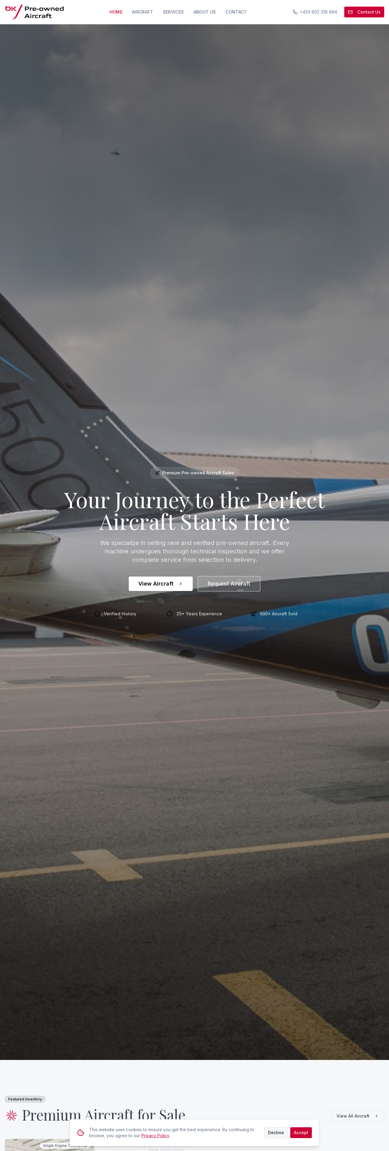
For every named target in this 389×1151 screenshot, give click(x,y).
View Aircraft (160, 583)
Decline (276, 1132)
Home (116, 11)
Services (173, 11)
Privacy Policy (155, 1135)
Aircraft (142, 11)
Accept (301, 1132)
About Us (205, 11)
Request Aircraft (229, 583)
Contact (236, 11)
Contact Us (364, 11)
